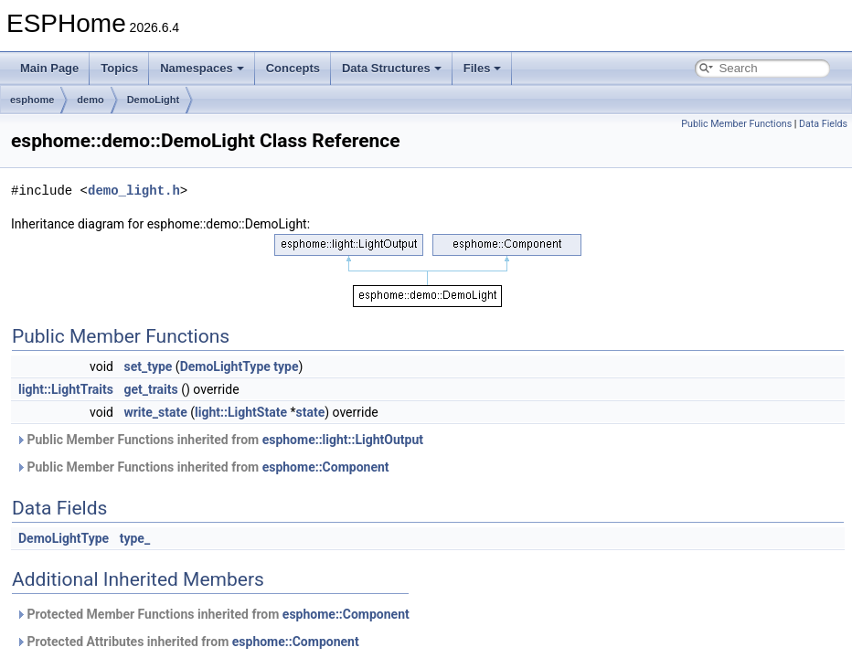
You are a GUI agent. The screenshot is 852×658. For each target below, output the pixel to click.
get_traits (150, 389)
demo (90, 99)
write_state (154, 412)
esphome (32, 99)
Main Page (49, 68)
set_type (147, 366)
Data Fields (823, 124)
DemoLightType (225, 366)
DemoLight (153, 99)
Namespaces (202, 68)
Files (482, 68)
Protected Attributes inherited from (187, 641)
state (310, 412)
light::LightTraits (65, 389)
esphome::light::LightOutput (342, 439)
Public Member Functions (736, 124)
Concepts (293, 68)
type (285, 366)
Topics (119, 68)
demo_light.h (134, 190)
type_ (135, 538)
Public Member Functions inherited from (219, 439)
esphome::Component (325, 467)
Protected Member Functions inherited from (213, 614)
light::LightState (241, 412)
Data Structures (392, 68)
